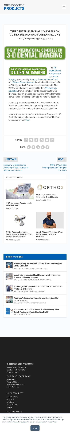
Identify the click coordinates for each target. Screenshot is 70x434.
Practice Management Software (35, 303)
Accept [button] (35, 428)
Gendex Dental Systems (23, 82)
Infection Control (41, 268)
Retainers (33, 280)
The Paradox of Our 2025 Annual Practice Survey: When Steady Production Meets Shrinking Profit (36, 310)
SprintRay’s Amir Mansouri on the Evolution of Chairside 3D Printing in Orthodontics (38, 288)
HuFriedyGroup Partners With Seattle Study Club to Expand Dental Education (38, 264)
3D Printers (28, 291)
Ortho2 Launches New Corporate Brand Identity (47, 196)
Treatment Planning (44, 280)
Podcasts (27, 314)
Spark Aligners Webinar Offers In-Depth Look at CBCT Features (49, 234)
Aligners (27, 280)
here (28, 120)
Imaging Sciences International (44, 79)
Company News (29, 268)
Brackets (35, 291)
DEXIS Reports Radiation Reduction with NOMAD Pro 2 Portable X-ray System (19, 234)
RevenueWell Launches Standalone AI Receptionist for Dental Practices (36, 299)
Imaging (34, 38)
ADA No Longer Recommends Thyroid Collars (19, 204)
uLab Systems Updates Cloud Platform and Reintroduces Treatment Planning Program (37, 276)
